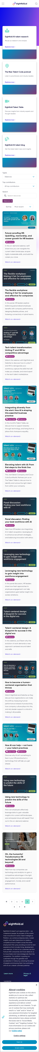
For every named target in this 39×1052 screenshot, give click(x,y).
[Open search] (36, 4)
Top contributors (19, 185)
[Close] (36, 985)
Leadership (7, 981)
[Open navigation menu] (3, 4)
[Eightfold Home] (19, 5)
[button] (6, 901)
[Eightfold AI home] (13, 924)
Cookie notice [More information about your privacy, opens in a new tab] (17, 1031)
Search (19, 194)
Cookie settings (19, 1036)
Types (19, 175)
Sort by (8, 207)
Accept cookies (19, 1048)
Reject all (19, 1042)
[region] (19, 1017)
